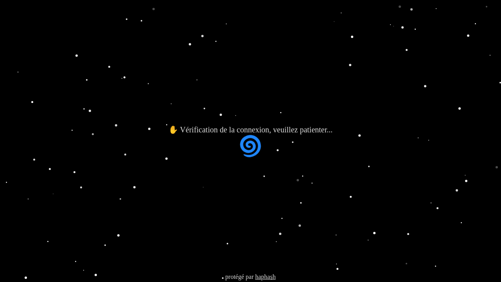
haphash (265, 276)
